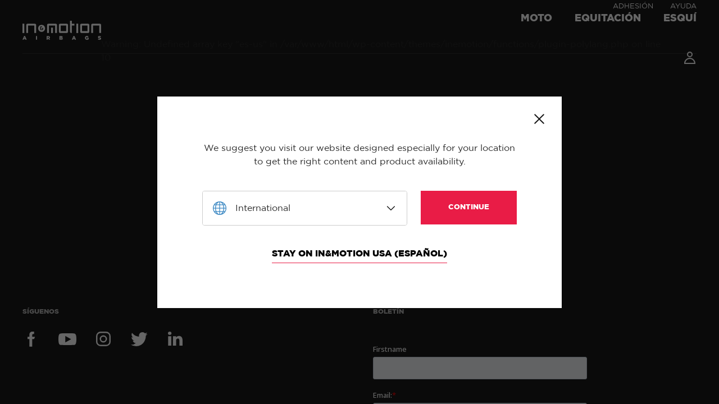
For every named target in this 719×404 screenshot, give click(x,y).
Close (539, 119)
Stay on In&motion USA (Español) (359, 253)
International (262, 208)
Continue (468, 207)
